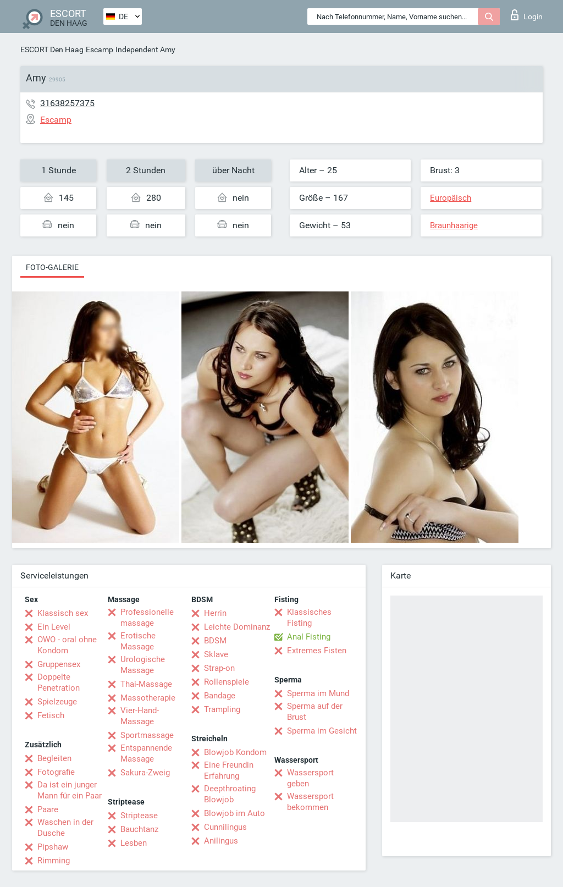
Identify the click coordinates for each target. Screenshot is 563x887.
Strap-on (219, 668)
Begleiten (54, 758)
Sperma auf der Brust (315, 711)
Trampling (222, 709)
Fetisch (50, 715)
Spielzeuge (57, 702)
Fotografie (56, 772)
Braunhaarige (454, 225)
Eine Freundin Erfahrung (228, 770)
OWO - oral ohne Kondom (67, 645)
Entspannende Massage (146, 753)
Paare (47, 809)
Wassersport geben (310, 778)
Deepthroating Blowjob (230, 794)
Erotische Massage (138, 641)
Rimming (53, 861)
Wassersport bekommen (310, 801)
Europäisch (450, 198)
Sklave (216, 654)
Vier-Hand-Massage (139, 716)
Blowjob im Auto (234, 813)
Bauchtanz (139, 829)
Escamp (99, 49)
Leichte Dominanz (237, 627)
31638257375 (67, 103)
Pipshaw (52, 847)
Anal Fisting (308, 637)
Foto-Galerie (52, 267)
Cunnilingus (225, 827)
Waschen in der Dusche (65, 827)
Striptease (139, 815)
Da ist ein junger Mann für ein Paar (69, 790)
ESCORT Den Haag (52, 49)
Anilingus (221, 841)
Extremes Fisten (316, 650)
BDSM (215, 641)
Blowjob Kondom (235, 752)
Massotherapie (147, 698)
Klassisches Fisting (309, 617)
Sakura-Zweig (145, 773)
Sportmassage (147, 735)
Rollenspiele (226, 682)
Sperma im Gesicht (322, 731)
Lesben (133, 843)
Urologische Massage (142, 664)
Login (527, 15)
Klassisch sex (62, 613)
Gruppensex (58, 664)
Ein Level (53, 627)
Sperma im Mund (318, 693)
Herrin (215, 613)
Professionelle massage (147, 617)
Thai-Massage (146, 684)
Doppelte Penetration (58, 682)
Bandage (219, 696)
